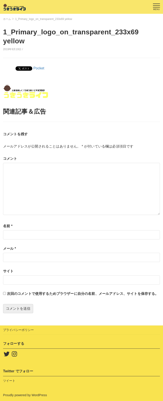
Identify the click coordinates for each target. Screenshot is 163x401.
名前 (7, 226)
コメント (10, 158)
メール (9, 248)
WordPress (39, 395)
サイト (8, 271)
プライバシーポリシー (18, 330)
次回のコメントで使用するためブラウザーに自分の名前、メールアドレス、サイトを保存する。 (83, 293)
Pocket (38, 68)
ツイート (9, 380)
